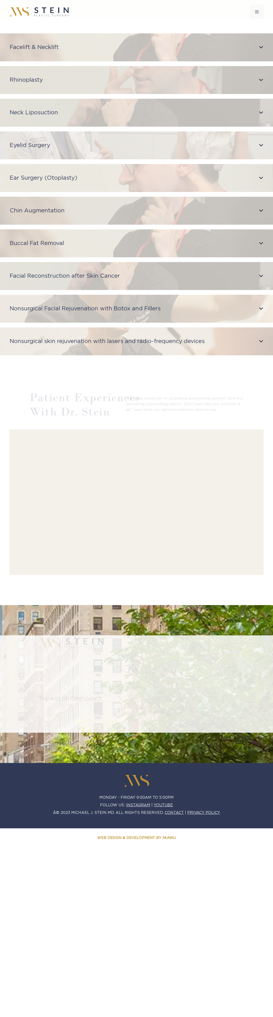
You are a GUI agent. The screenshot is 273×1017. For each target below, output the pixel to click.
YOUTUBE (163, 805)
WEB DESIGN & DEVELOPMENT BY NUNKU (136, 838)
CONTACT (174, 813)
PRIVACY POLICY (203, 813)
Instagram (138, 805)
